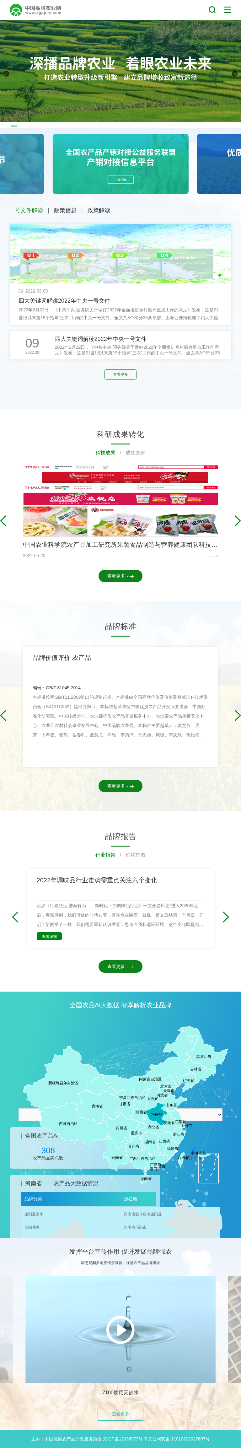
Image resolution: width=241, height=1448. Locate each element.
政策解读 (99, 210)
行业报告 (105, 855)
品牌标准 (120, 626)
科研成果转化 (120, 434)
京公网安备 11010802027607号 (179, 1438)
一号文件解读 (26, 210)
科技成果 (105, 452)
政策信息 (65, 210)
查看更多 (120, 374)
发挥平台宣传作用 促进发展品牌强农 (120, 1251)
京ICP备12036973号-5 (125, 1438)
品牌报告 (120, 836)
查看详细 (49, 936)
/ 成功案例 (130, 452)
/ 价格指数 (130, 855)
